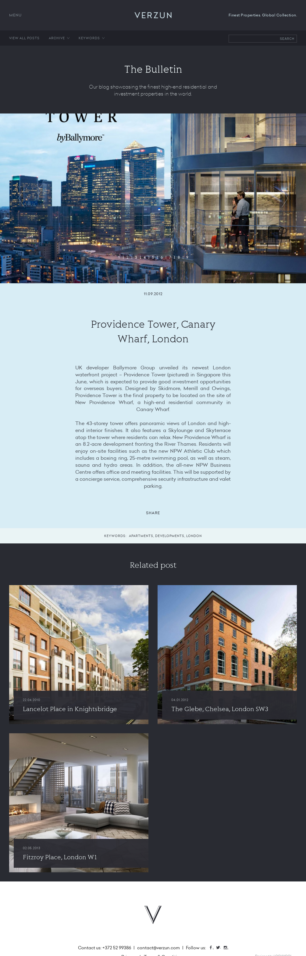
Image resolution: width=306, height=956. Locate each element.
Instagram (227, 948)
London (194, 536)
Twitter (220, 948)
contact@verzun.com (158, 948)
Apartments (141, 536)
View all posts (24, 38)
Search (287, 38)
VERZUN (153, 15)
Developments (169, 536)
